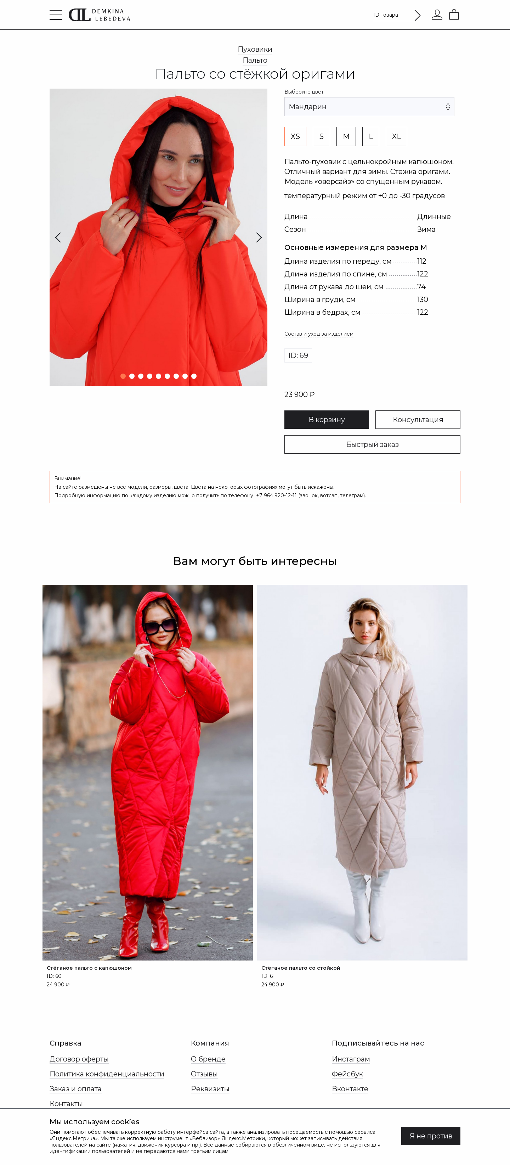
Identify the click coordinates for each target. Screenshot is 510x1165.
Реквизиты (210, 1089)
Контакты (66, 1103)
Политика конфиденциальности (107, 1074)
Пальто (255, 60)
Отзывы (204, 1074)
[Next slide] (246, 237)
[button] (123, 376)
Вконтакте (350, 1089)
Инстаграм (351, 1059)
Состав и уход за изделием (318, 334)
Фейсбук (347, 1074)
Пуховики (255, 49)
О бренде (208, 1059)
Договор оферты (79, 1059)
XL (396, 136)
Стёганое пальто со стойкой (300, 968)
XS (295, 136)
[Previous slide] (71, 237)
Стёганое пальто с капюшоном (89, 968)
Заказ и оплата (76, 1089)
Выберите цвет (304, 92)
